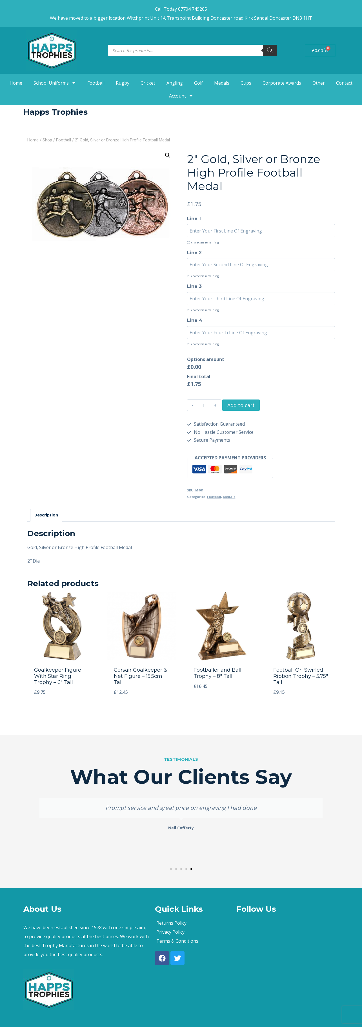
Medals (221, 83)
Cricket (148, 83)
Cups (246, 83)
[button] (168, 155)
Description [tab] (46, 515)
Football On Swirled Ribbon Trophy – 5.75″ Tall (300, 676)
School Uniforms (55, 83)
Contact (344, 83)
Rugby (122, 83)
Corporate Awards (282, 83)
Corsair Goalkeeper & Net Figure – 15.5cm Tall (140, 676)
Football (96, 83)
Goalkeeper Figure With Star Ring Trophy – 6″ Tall (57, 676)
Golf (198, 83)
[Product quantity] (203, 405)
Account (181, 96)
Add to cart (241, 405)
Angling (174, 83)
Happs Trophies (55, 112)
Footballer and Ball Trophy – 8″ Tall (217, 673)
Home (16, 83)
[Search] (270, 50)
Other (318, 83)
